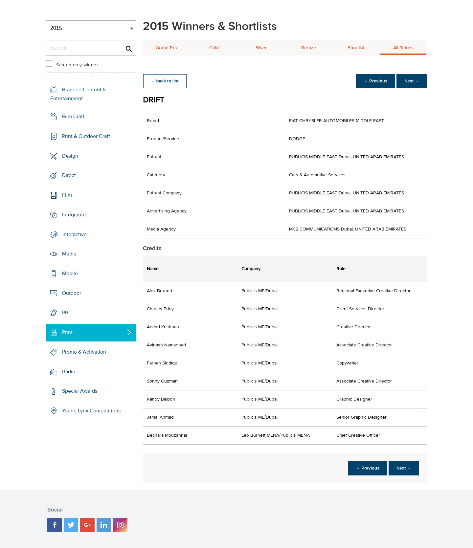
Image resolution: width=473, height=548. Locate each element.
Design (70, 155)
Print (67, 332)
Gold (214, 48)
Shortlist (356, 48)
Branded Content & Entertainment (78, 94)
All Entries (403, 48)
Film (67, 195)
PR (65, 312)
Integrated (74, 214)
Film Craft (73, 116)
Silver (261, 48)
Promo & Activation (84, 352)
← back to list (165, 80)
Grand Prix (167, 48)
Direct (69, 175)
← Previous (376, 80)
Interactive (74, 234)
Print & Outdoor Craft (86, 136)
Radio (68, 371)
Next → (411, 80)
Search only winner (77, 65)
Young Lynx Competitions (91, 410)
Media (69, 254)
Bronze (308, 48)
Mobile (70, 273)
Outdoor (71, 293)
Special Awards (79, 391)
